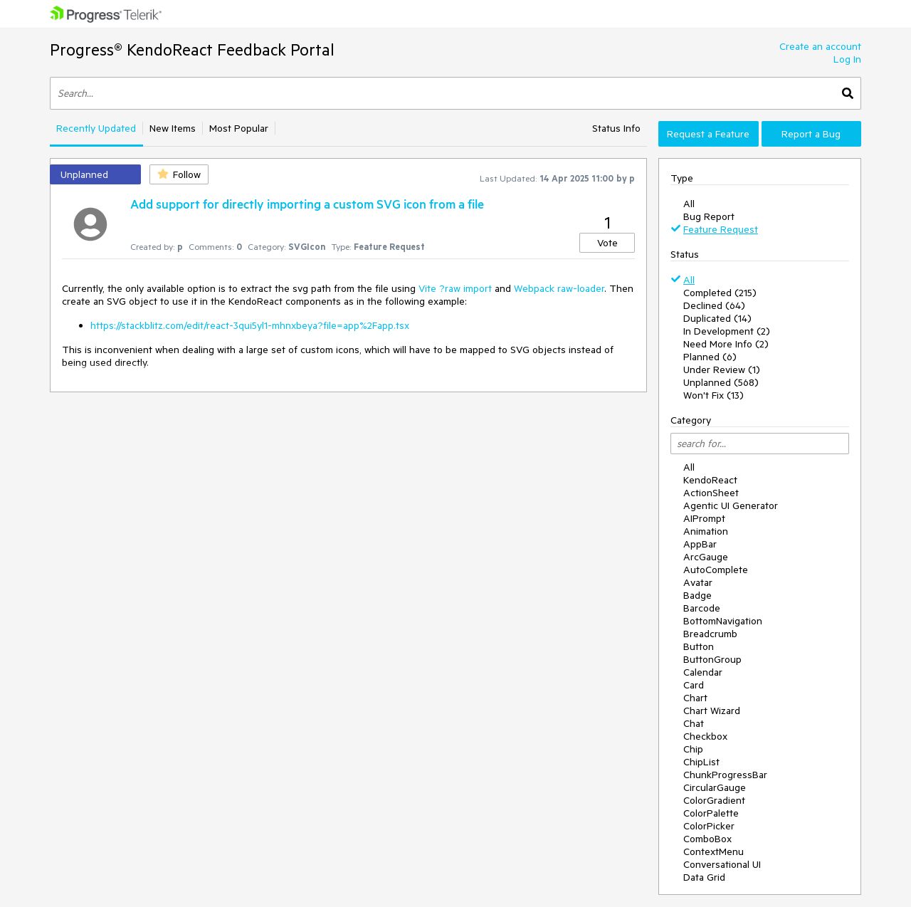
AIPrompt (704, 518)
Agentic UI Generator (730, 505)
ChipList (701, 761)
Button (698, 646)
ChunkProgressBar (725, 774)
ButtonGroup (712, 659)
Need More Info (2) (726, 343)
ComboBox (707, 838)
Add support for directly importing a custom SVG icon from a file (307, 203)
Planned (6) (710, 356)
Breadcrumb (710, 633)
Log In (847, 59)
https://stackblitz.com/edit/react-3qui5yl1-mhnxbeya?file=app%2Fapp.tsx (249, 325)
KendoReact (710, 479)
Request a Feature (708, 133)
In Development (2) (726, 331)
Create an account (820, 46)
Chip (693, 749)
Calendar (702, 672)
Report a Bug (811, 133)
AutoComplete (715, 569)
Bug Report (708, 216)
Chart (695, 697)
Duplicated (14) (717, 318)
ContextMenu (713, 851)
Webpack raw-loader (559, 288)
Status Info (616, 128)
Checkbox (705, 736)
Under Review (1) (721, 369)
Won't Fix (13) (713, 395)
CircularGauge (714, 787)
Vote (607, 242)
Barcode (701, 608)
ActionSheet (711, 492)
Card (693, 684)
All (689, 203)
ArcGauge (705, 556)
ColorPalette (711, 813)
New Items (172, 128)
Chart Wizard (711, 710)
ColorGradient (714, 800)
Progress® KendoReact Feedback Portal (192, 49)
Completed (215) (720, 292)
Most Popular (238, 128)
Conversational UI (722, 864)
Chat (693, 723)
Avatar (697, 582)
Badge (697, 595)
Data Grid (704, 877)
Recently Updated (96, 128)
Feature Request (720, 229)
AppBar (700, 544)
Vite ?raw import (455, 288)
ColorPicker (708, 825)
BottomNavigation (722, 620)
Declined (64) (714, 305)
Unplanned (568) (721, 382)
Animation (705, 531)
